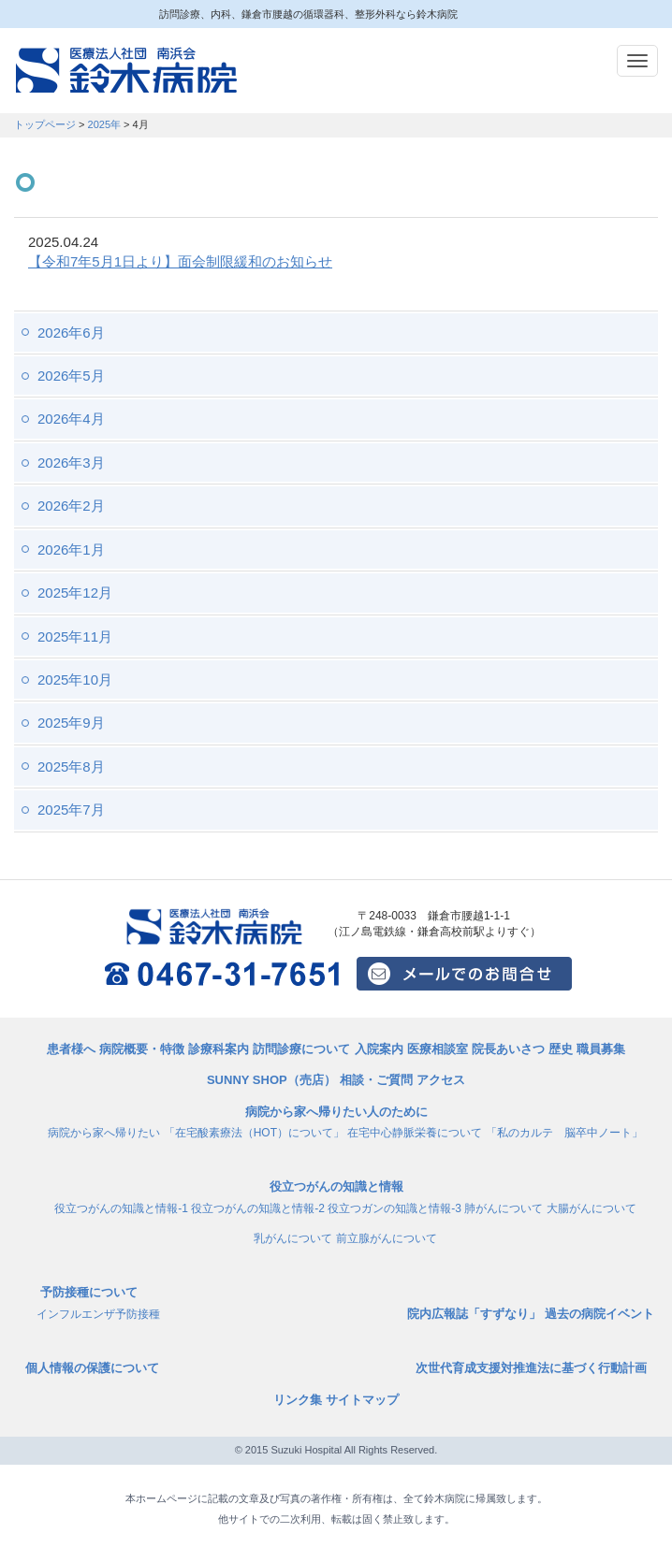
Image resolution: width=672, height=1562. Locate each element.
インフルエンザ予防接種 (98, 1314)
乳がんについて (293, 1238)
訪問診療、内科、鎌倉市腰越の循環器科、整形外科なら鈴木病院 (126, 70)
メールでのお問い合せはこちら (464, 974)
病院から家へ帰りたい (104, 1132)
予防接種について (89, 1292)
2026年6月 (71, 332)
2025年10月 (74, 679)
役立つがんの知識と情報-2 (258, 1208)
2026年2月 (71, 505)
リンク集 (297, 1400)
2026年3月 (71, 462)
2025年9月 (71, 722)
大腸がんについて (591, 1208)
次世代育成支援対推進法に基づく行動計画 (531, 1368)
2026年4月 (71, 419)
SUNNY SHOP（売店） (271, 1080)
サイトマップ (362, 1400)
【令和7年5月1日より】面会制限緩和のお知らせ (180, 261)
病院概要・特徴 (141, 1049)
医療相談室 (437, 1049)
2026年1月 (71, 549)
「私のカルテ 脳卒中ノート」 (564, 1132)
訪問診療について (301, 1049)
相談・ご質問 (376, 1080)
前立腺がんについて (386, 1238)
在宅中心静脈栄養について (414, 1132)
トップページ (45, 124)
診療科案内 (218, 1049)
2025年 (104, 124)
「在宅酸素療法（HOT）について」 (254, 1132)
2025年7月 (71, 809)
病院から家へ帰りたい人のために (336, 1112)
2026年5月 (71, 375)
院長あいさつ (508, 1049)
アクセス (440, 1080)
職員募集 (601, 1049)
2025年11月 (74, 636)
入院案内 (379, 1049)
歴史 (560, 1049)
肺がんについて (503, 1208)
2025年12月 (74, 592)
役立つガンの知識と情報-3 (394, 1208)
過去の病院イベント (599, 1314)
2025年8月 (71, 766)
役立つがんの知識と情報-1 (121, 1208)
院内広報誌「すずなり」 (474, 1314)
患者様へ (71, 1049)
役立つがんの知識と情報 (336, 1186)
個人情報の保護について (92, 1368)
